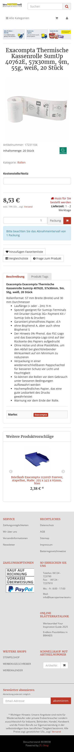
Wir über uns (10, 531)
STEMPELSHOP (11, 657)
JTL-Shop (44, 745)
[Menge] (25, 220)
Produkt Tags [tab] (39, 276)
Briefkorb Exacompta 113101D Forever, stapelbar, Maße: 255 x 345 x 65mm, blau (37, 480)
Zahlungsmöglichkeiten (15, 525)
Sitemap (44, 538)
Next (63, 471)
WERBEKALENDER (13, 670)
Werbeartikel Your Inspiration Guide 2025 (55, 625)
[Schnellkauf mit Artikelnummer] (52, 665)
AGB (42, 531)
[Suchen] (45, 6)
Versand (28, 206)
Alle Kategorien (17, 18)
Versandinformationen (15, 538)
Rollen (21, 162)
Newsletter (9, 544)
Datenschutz (47, 525)
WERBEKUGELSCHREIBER (17, 664)
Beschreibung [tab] (15, 276)
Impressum (46, 544)
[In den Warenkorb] (67, 220)
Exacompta (41, 414)
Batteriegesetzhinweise (53, 551)
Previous (11, 471)
